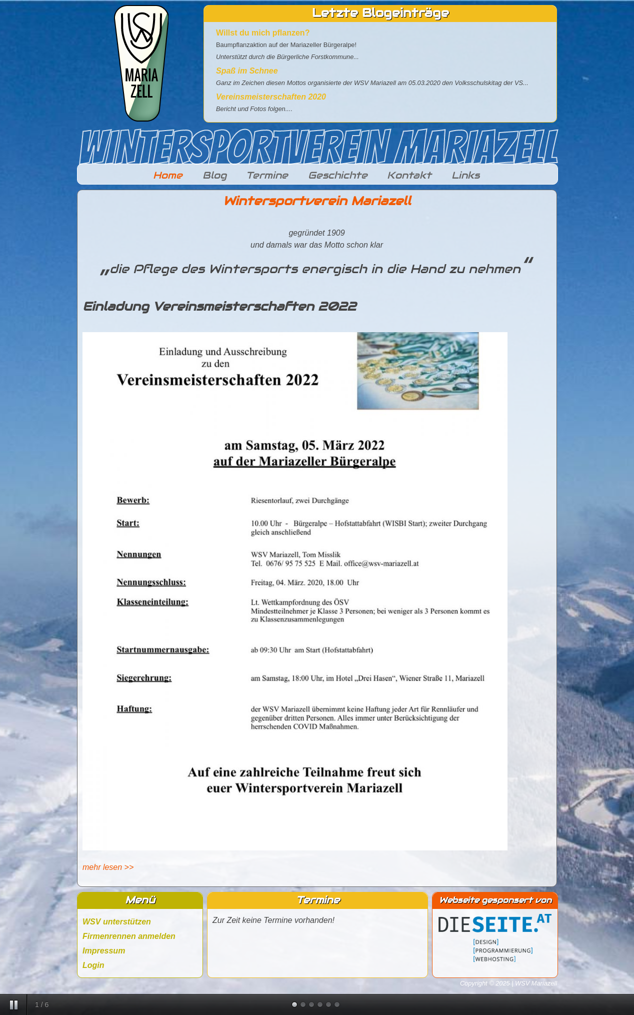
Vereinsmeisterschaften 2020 (271, 97)
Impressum (103, 950)
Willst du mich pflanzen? (263, 33)
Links (466, 175)
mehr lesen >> (108, 867)
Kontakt (409, 175)
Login (93, 965)
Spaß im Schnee (247, 71)
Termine (267, 175)
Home (167, 175)
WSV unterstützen (116, 921)
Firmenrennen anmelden (129, 936)
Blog (214, 175)
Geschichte (338, 175)
